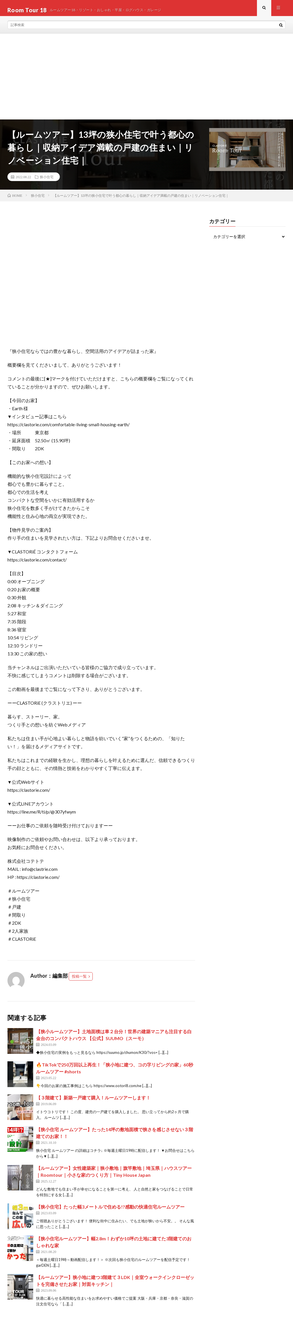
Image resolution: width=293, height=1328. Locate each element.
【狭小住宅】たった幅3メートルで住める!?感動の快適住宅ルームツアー (110, 1210)
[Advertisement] (146, 80)
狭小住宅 (47, 180)
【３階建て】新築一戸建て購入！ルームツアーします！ (93, 1101)
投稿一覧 (79, 980)
